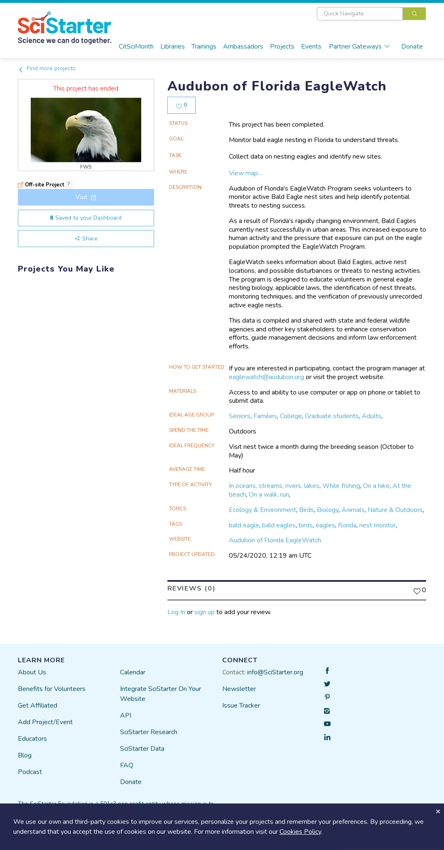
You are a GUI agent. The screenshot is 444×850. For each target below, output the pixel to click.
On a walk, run (269, 494)
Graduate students (332, 416)
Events (311, 46)
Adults (371, 416)
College (291, 416)
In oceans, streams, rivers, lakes (274, 485)
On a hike (376, 485)
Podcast (30, 772)
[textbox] (360, 13)
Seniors (239, 416)
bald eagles (279, 524)
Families (265, 416)
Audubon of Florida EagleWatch (275, 540)
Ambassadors (243, 46)
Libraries (172, 46)
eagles (325, 524)
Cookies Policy (300, 831)
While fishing (341, 485)
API (125, 715)
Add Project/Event (45, 722)
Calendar (132, 672)
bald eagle (244, 524)
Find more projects (47, 68)
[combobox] (371, 13)
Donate (412, 46)
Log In (176, 611)
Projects (282, 46)
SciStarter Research (148, 732)
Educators (32, 738)
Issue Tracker (241, 705)
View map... (245, 173)
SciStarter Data (142, 748)
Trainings (203, 46)
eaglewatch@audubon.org (266, 377)
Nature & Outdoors (395, 509)
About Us (32, 672)
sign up (204, 611)
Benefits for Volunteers (52, 688)
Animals (353, 509)
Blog (25, 755)
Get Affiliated (37, 705)
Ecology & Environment (262, 509)
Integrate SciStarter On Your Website (160, 693)
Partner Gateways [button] (359, 46)
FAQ (126, 765)
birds (306, 524)
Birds (306, 509)
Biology (328, 509)
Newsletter (239, 688)
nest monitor (377, 524)
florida (347, 524)
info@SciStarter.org (275, 672)
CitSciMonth (136, 46)
